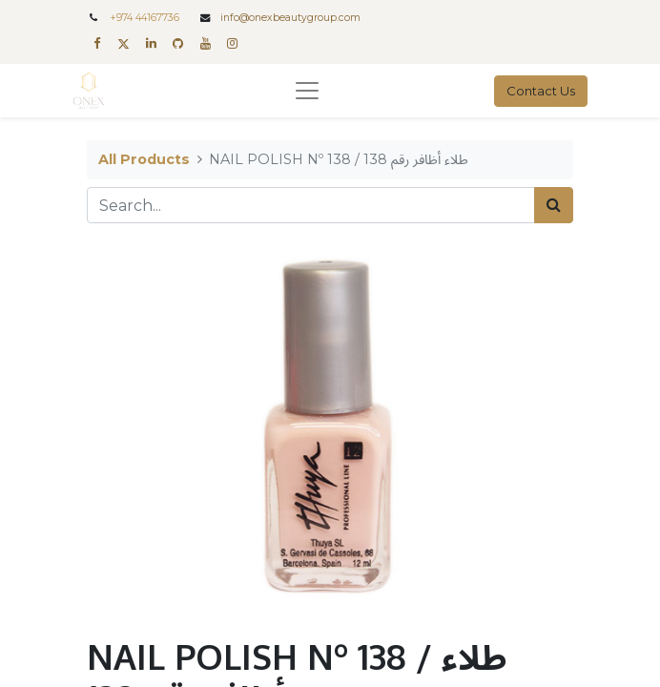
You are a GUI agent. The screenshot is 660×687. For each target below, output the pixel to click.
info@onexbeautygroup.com (290, 17)
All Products (144, 159)
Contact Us (540, 90)
